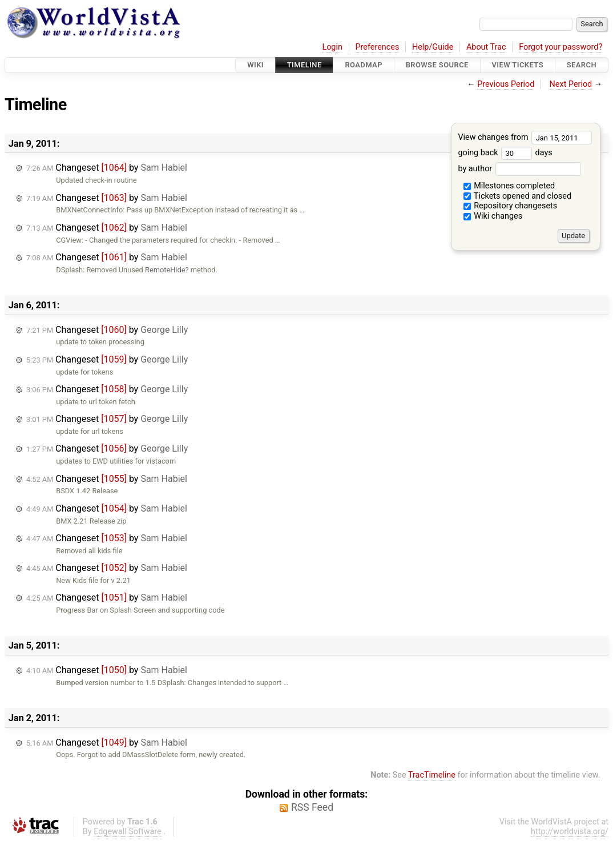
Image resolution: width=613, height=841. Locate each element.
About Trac (486, 47)
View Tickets (517, 65)
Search (581, 65)
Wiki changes (493, 216)
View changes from (525, 137)
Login (332, 47)
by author (519, 169)
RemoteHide (165, 269)
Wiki (255, 65)
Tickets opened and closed (517, 196)
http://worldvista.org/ (569, 831)
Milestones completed (509, 186)
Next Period (571, 84)
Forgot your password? (560, 47)
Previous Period (505, 84)
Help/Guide (432, 47)
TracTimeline (431, 775)
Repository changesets (510, 206)
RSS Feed (312, 807)
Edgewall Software (128, 831)
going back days (505, 153)
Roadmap (363, 65)
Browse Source (437, 65)
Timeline (304, 65)
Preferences (377, 47)
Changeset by (106, 167)
